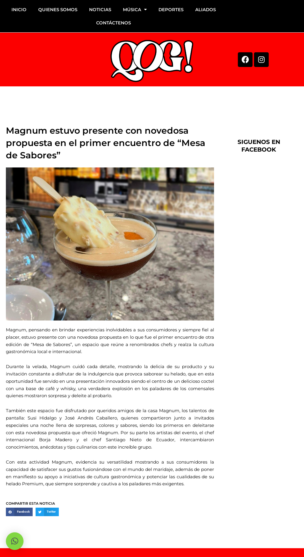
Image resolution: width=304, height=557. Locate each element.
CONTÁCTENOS (113, 23)
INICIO (18, 9)
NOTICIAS (100, 9)
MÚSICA (135, 9)
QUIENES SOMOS (57, 9)
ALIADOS (205, 9)
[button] (19, 512)
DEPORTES (170, 9)
